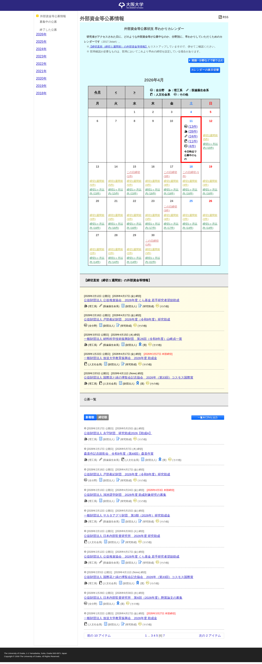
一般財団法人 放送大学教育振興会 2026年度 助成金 (120, 358)
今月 (97, 92)
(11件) (192, 141)
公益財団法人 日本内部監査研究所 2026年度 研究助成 (122, 536)
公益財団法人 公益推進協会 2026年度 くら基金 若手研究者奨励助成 (131, 300)
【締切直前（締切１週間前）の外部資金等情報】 (118, 46)
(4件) (192, 146)
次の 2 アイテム (210, 635)
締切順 (102, 417)
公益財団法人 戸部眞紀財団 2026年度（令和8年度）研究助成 (127, 319)
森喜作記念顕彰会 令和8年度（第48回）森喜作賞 (119, 453)
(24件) (192, 136)
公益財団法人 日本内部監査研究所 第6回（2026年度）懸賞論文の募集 (133, 597)
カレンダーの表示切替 (205, 69)
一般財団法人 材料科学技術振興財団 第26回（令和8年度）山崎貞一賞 (133, 338)
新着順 (90, 417)
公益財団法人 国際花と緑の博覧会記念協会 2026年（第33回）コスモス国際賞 (138, 377)
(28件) (192, 131)
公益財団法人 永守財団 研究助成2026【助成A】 (118, 433)
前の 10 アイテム (99, 635)
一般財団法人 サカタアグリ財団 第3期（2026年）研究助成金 (127, 515)
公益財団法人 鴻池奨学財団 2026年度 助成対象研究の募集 (125, 494)
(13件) (192, 126)
